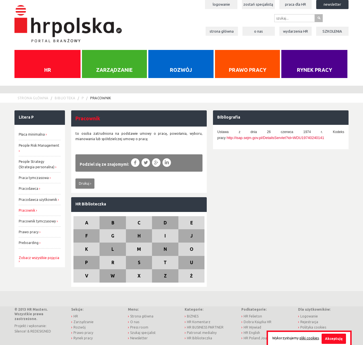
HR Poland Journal (258, 338)
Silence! (20, 331)
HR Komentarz (198, 322)
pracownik (100, 98)
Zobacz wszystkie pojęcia (39, 258)
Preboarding (29, 243)
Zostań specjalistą (258, 4)
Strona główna (222, 31)
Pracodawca (28, 188)
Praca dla (295, 4)
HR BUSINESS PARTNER (205, 327)
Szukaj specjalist (143, 333)
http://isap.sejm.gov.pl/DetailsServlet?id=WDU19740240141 (275, 138)
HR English (252, 333)
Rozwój (181, 70)
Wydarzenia (295, 31)
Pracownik (27, 210)
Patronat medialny (202, 333)
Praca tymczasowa (34, 178)
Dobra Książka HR (257, 322)
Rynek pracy (314, 70)
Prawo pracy (247, 70)
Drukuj (84, 183)
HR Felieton (253, 316)
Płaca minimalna (32, 134)
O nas (258, 31)
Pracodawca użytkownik (38, 199)
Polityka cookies (313, 327)
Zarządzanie (114, 70)
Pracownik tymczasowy (37, 221)
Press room (139, 327)
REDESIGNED (40, 331)
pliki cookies (309, 338)
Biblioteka (65, 98)
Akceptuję (334, 338)
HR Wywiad (252, 327)
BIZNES (193, 316)
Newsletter (332, 4)
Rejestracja (309, 322)
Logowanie (221, 4)
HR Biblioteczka (90, 204)
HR (47, 70)
